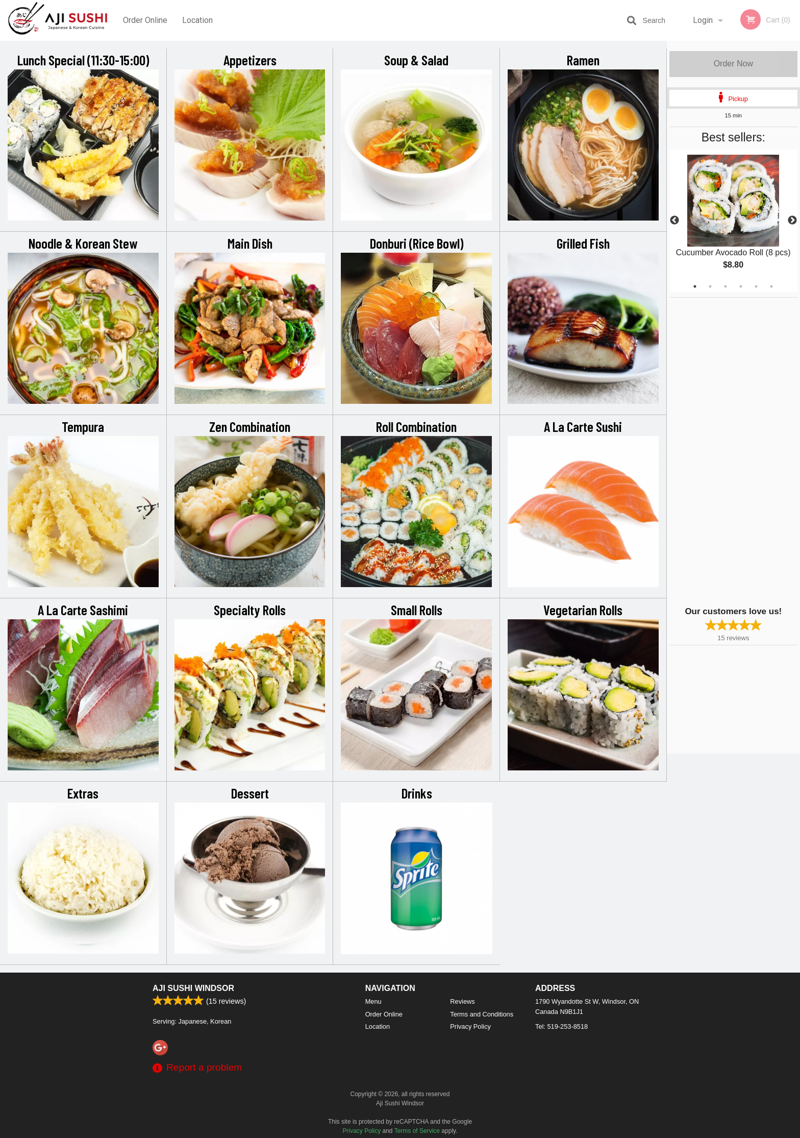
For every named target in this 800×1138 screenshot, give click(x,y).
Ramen (583, 60)
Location (197, 20)
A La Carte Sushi (583, 426)
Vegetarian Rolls (582, 609)
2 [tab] (710, 286)
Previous (674, 220)
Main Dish (250, 243)
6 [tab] (771, 286)
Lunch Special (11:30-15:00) (83, 60)
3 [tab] (725, 286)
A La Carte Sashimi (83, 609)
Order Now (733, 63)
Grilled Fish (583, 243)
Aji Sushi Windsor (193, 988)
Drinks (417, 793)
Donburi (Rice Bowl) (416, 243)
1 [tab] (695, 286)
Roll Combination (416, 426)
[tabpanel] (733, 220)
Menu (373, 1001)
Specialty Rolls (250, 609)
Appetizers (250, 60)
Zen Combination (249, 426)
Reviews (462, 1001)
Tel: (561, 1026)
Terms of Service (417, 1130)
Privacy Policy (470, 1026)
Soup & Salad (416, 60)
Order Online (145, 20)
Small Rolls (416, 609)
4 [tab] (741, 286)
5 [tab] (756, 286)
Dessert (250, 793)
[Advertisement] (733, 451)
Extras (82, 793)
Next (792, 220)
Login (703, 20)
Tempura (83, 426)
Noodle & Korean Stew (83, 243)
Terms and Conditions (481, 1014)
